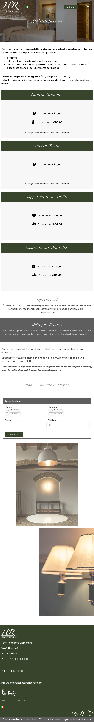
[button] (71, 7)
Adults (8, 420)
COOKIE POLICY (22, 700)
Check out (52, 407)
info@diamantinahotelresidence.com (21, 682)
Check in (9, 407)
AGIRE (57, 719)
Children (52, 420)
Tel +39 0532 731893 (12, 671)
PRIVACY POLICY (7, 700)
